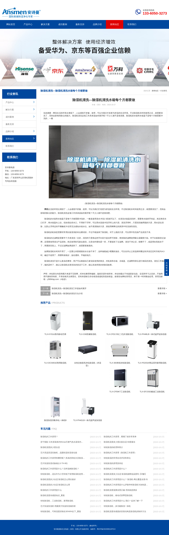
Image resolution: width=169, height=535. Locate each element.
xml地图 (163, 2)
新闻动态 (114, 24)
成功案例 (62, 24)
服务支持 (80, 24)
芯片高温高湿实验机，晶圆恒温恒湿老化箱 (59, 453)
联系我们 (132, 24)
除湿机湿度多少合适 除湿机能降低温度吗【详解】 (125, 474)
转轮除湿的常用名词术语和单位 (117, 458)
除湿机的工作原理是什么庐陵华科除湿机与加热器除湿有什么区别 (126, 485)
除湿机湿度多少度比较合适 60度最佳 (119, 442)
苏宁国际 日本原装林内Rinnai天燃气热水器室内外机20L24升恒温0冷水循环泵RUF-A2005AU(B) (63, 442)
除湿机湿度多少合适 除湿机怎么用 (55, 485)
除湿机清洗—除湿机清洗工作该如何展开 (69, 288)
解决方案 (45, 24)
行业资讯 (163, 91)
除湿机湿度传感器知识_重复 (53, 495)
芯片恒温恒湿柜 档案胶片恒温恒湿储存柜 (58, 506)
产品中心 (28, 24)
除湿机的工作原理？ (49, 436)
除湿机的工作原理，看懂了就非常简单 (120, 436)
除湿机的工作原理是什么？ (115, 469)
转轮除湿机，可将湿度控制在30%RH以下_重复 (61, 511)
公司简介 (125, 2)
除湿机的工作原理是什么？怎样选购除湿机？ (60, 469)
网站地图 (151, 2)
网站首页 (10, 24)
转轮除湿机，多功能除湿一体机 (117, 506)
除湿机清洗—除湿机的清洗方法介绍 (67, 293)
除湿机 (128, 209)
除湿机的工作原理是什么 (51, 490)
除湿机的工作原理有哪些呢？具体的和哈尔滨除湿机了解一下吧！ (63, 458)
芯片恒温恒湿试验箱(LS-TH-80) (54, 463)
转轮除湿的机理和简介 (113, 447)
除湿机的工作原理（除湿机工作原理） (120, 453)
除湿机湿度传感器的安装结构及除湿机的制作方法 (125, 511)
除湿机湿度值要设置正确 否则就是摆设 (120, 490)
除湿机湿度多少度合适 (50, 447)
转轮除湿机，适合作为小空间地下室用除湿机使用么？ (63, 474)
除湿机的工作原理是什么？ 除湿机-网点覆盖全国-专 (126, 479)
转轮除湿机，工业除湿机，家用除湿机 (57, 501)
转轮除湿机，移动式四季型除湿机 (118, 495)
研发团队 (138, 2)
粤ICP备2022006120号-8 (106, 529)
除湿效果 (108, 265)
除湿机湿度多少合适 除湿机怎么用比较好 (58, 479)
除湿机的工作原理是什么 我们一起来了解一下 (123, 501)
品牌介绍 (97, 24)
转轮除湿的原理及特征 (113, 463)
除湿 (60, 213)
